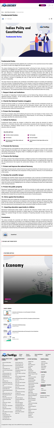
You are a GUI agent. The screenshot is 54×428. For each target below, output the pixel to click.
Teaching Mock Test (6, 368)
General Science (31, 381)
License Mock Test (5, 417)
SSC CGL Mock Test (19, 362)
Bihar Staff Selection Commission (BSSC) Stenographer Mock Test (19, 404)
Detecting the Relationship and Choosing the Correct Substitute (25, 331)
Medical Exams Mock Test (7, 382)
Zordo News (43, 361)
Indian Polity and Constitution (10, 12)
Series (29, 407)
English (29, 375)
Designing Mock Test (6, 414)
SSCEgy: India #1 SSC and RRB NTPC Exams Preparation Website (20, 424)
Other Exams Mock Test (6, 419)
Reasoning (30, 404)
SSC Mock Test (5, 380)
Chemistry (30, 369)
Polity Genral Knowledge (32, 403)
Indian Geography (31, 386)
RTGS (6, 301)
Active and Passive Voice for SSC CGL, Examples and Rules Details (25, 318)
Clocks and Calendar (32, 372)
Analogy (29, 363)
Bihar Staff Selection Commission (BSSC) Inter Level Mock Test (20, 409)
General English (31, 378)
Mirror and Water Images (32, 393)
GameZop (43, 374)
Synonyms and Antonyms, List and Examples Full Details (23, 312)
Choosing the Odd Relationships (19, 324)
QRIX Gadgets (43, 366)
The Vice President (33, 137)
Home (2, 12)
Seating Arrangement (32, 406)
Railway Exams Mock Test (7, 393)
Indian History (30, 387)
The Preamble (32, 135)
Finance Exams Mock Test (7, 397)
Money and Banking (31, 398)
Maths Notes (30, 392)
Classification (30, 370)
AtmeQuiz (43, 382)
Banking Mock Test (5, 376)
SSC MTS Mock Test (19, 365)
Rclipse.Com (43, 367)
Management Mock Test (6, 374)
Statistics (30, 415)
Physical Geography (31, 400)
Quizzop (42, 377)
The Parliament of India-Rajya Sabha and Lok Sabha (39, 141)
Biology (29, 367)
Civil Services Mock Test (6, 373)
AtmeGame (43, 380)
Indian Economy (31, 384)
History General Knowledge (33, 383)
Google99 (43, 369)
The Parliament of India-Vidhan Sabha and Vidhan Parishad (14, 141)
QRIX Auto (43, 364)
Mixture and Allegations (32, 395)
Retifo (42, 388)
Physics (29, 401)
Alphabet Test (30, 361)
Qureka (42, 379)
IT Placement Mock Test (6, 416)
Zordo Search (43, 390)
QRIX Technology (44, 363)
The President (8, 137)
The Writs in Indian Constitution (12, 135)
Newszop (43, 376)
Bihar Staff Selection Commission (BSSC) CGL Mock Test (19, 399)
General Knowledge (31, 380)
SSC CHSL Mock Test (19, 364)
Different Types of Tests (32, 373)
